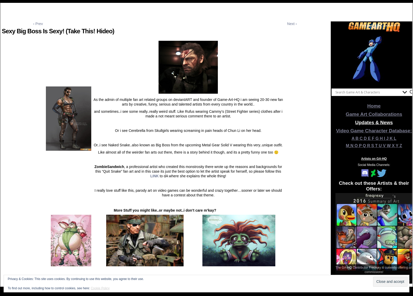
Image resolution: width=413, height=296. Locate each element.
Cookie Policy (100, 288)
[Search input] (367, 92)
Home (374, 106)
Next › (292, 24)
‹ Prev (38, 24)
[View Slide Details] (374, 59)
